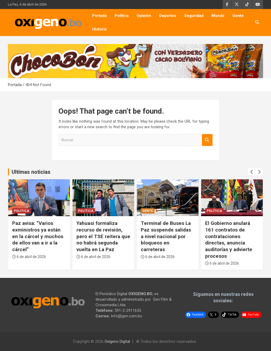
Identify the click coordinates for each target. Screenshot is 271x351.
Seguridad (194, 15)
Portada (99, 15)
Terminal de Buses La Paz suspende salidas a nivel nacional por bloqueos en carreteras (166, 236)
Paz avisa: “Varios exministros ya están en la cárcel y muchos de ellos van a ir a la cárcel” (37, 236)
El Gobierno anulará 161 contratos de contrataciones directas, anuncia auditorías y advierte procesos (228, 239)
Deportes (167, 15)
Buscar (207, 140)
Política (122, 15)
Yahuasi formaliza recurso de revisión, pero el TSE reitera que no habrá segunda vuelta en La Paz (103, 236)
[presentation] (251, 172)
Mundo (217, 15)
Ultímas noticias (31, 172)
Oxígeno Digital (117, 341)
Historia (99, 29)
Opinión (144, 15)
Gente (238, 15)
